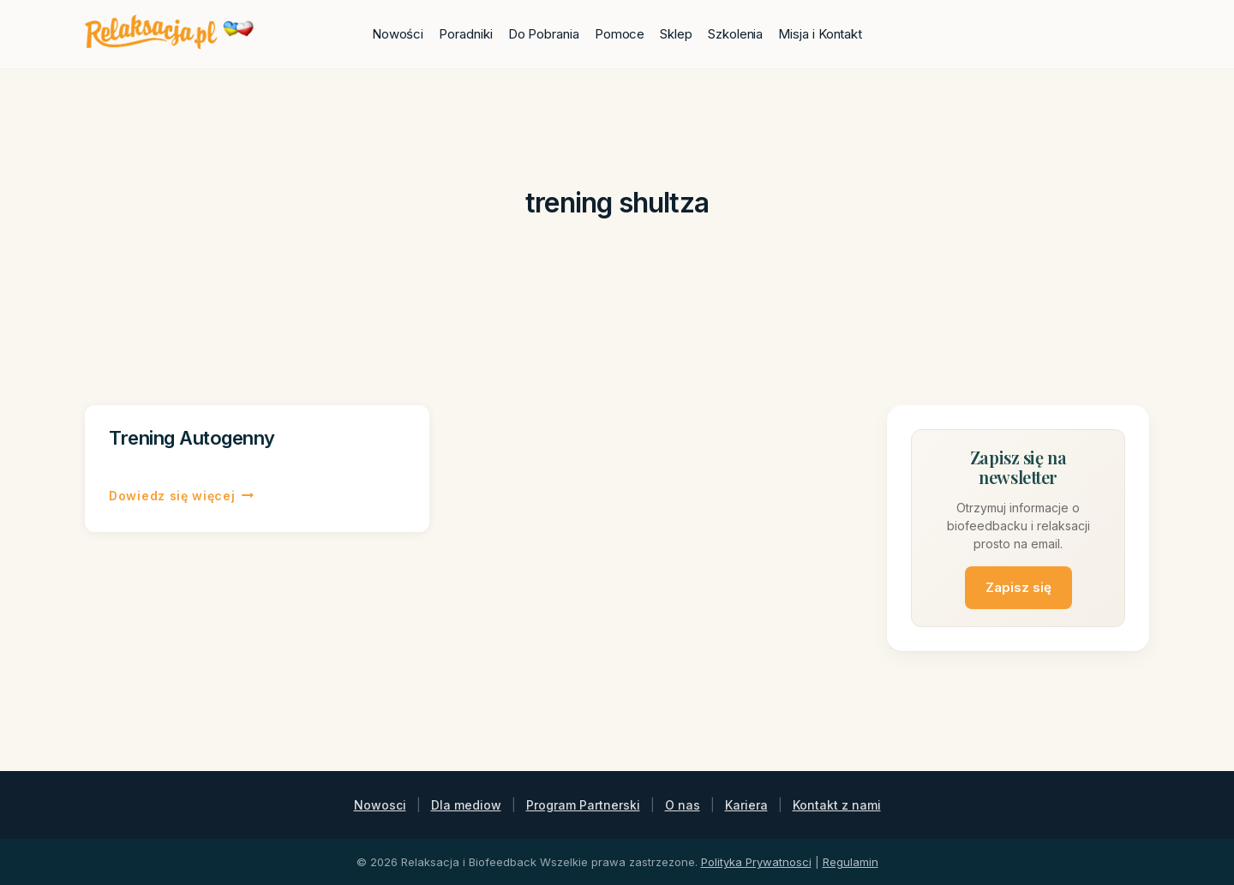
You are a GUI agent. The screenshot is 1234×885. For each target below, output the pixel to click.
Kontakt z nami (837, 805)
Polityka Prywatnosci (756, 862)
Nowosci (380, 805)
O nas (682, 805)
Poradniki (465, 34)
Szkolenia (735, 34)
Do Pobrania (543, 34)
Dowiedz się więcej (181, 496)
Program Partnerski (583, 805)
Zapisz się (1018, 587)
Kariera (746, 805)
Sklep (676, 34)
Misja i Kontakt (820, 34)
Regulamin (850, 862)
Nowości (397, 34)
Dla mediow (466, 805)
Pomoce (620, 34)
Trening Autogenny (192, 438)
